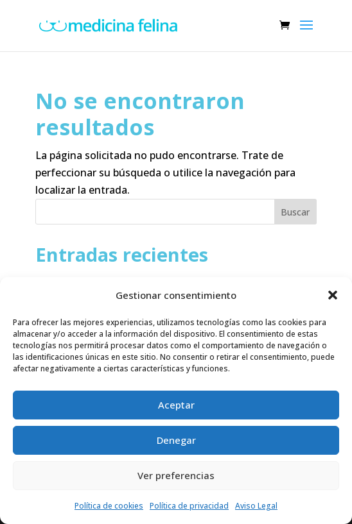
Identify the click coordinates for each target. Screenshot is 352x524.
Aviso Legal (256, 505)
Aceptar (176, 404)
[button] (332, 295)
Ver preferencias (176, 475)
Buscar (295, 212)
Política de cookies (109, 505)
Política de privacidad (189, 505)
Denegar (176, 440)
